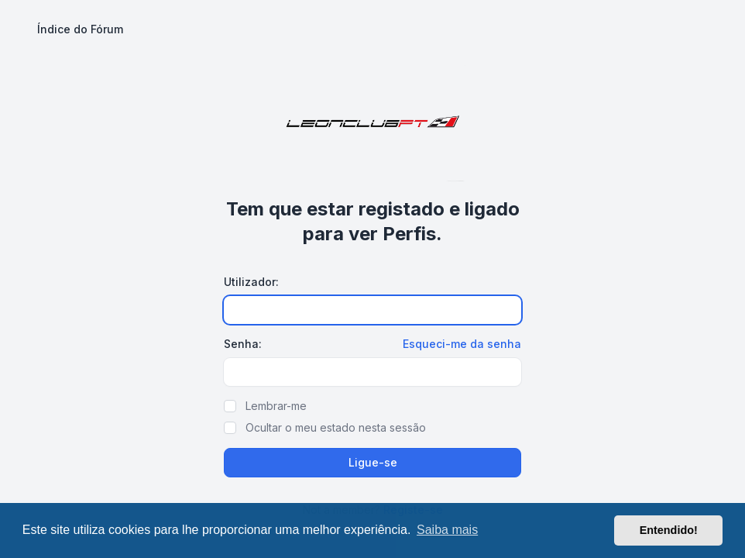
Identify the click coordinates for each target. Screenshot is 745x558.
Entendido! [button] (669, 530)
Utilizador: (251, 281)
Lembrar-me (276, 405)
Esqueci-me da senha (462, 343)
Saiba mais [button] (447, 529)
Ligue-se (372, 462)
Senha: (243, 343)
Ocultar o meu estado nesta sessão (335, 427)
